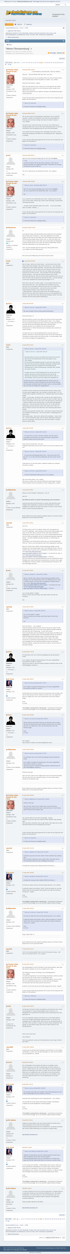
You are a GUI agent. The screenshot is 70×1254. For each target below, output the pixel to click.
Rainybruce (12, 227)
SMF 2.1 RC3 (6, 1248)
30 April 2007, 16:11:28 (27, 1084)
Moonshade (25, 33)
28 (5, 64)
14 (37, 62)
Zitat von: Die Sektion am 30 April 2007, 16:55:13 (36, 1151)
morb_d (51, 33)
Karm (47, 33)
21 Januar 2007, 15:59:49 (28, 1047)
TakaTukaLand (42, 34)
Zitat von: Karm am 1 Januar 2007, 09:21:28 (35, 348)
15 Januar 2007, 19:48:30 (28, 749)
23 (55, 62)
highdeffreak (50, 34)
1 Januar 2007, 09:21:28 (27, 303)
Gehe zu (41, 1237)
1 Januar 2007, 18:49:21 (27, 522)
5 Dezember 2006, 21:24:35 (28, 113)
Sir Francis (32, 34)
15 (39, 62)
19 (47, 62)
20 (49, 62)
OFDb (10, 44)
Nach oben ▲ (64, 1248)
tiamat (27, 34)
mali (55, 33)
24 (57, 62)
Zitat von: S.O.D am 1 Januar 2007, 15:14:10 (35, 431)
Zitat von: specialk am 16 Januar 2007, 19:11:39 (36, 876)
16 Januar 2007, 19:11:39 (28, 848)
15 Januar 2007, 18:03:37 (28, 679)
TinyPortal (38, 1248)
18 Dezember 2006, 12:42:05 (28, 227)
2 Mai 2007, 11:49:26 (27, 1147)
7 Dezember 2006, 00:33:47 (28, 155)
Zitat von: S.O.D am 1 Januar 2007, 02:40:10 (35, 307)
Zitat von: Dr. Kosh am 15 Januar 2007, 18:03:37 (36, 718)
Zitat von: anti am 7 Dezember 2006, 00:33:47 (36, 185)
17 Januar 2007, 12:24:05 (28, 872)
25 (59, 62)
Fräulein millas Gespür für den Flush (12, 71)
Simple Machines (20, 1248)
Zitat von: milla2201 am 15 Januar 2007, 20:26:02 (36, 852)
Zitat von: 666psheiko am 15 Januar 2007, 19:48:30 (37, 799)
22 (53, 62)
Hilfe (43, 1248)
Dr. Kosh (20, 33)
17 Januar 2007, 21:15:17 (28, 948)
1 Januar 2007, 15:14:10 (27, 345)
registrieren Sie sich (54, 1)
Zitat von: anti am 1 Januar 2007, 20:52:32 (35, 610)
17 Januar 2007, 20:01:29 (28, 908)
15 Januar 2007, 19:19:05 (28, 714)
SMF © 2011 (13, 1248)
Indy (9, 1006)
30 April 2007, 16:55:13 (27, 1120)
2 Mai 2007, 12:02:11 (27, 1188)
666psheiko (12, 490)
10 (29, 62)
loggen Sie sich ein (41, 1)
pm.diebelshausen (21, 34)
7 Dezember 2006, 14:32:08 (28, 181)
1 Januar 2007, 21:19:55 (27, 606)
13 (35, 62)
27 (62, 62)
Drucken (62, 58)
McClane (15, 33)
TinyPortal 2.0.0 (32, 1252)
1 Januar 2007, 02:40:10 (29, 261)
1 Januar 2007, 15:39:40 (27, 428)
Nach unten (8, 62)
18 (46, 62)
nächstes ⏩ (60, 53)
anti (9, 155)
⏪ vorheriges (52, 53)
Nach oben (8, 1219)
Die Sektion (12, 1120)
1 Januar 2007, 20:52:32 (27, 570)
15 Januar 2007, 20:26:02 (28, 795)
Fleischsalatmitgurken (11, 34)
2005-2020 (39, 1252)
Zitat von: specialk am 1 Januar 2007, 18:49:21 (36, 574)
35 (8, 64)
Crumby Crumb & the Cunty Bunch (37, 33)
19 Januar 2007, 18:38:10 (28, 1006)
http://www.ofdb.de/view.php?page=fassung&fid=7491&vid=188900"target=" (34, 555)
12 (33, 62)
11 (31, 62)
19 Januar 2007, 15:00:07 (28, 964)
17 (44, 62)
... (21, 62)
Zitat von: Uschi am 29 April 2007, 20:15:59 (35, 1088)
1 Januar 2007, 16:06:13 (27, 489)
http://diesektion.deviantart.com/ (30, 1134)
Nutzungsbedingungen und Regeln (52, 1248)
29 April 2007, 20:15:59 (27, 1062)
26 (61, 62)
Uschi (10, 1062)
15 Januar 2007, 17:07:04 (28, 651)
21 (51, 62)
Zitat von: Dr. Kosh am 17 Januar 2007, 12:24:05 (36, 912)
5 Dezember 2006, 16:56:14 (28, 69)
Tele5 (37, 34)
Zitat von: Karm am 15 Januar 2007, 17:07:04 (35, 682)
